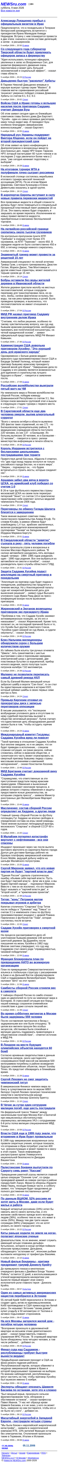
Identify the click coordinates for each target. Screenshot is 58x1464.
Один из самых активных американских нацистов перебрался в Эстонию (28, 1294)
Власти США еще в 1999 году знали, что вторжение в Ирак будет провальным (28, 1135)
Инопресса (33, 1458)
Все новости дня (10, 10)
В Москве (21, 1458)
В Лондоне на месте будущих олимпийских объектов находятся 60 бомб (26, 1048)
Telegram (6, 1455)
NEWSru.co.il (8, 1458)
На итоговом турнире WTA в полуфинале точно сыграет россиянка (27, 171)
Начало (5, 1453)
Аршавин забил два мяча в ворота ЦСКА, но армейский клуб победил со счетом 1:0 (27, 483)
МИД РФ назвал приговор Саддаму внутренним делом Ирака (25, 316)
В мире (25, 45)
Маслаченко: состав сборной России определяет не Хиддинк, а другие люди (28, 810)
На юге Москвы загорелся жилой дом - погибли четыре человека (27, 1323)
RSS (43, 1453)
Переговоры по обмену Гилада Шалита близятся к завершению (28, 510)
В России (26, 77)
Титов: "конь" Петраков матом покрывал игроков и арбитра (22, 901)
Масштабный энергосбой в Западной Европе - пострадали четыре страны (26, 1419)
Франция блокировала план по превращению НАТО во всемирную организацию (25, 962)
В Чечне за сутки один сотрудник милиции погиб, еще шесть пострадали (28, 1106)
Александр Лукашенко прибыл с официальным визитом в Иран (23, 22)
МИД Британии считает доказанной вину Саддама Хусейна (29, 773)
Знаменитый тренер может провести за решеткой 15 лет (28, 256)
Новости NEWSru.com (15, 1460)
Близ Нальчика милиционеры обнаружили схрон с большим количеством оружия (22, 643)
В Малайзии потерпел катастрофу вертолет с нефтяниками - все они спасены (24, 840)
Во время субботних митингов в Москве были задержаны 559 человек (28, 1015)
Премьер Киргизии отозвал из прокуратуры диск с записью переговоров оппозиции (21, 703)
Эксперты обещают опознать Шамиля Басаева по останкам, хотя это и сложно (28, 1388)
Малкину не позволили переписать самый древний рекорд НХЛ (25, 676)
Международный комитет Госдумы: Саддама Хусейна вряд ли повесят (25, 736)
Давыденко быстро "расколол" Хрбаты (28, 80)
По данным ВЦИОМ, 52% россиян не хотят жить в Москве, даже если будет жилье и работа (27, 1202)
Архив (22, 1453)
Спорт (25, 99)
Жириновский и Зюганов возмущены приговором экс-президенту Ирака (26, 610)
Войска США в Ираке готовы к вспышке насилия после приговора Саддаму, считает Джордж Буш (28, 106)
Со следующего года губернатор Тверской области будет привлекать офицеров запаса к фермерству (26, 52)
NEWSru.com (13, 4)
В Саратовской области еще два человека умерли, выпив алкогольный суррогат (27, 414)
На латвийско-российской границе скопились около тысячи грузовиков (26, 230)
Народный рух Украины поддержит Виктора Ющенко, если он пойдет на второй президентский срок (26, 138)
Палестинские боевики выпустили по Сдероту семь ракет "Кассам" (27, 1169)
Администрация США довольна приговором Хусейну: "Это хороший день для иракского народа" (26, 348)
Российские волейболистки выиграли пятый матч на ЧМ (27, 387)
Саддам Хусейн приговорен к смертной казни (28, 929)
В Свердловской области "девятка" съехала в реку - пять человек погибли (28, 542)
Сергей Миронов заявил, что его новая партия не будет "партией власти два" (28, 870)
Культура (26, 1289)
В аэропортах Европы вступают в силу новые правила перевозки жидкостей (28, 196)
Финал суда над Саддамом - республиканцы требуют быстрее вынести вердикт (24, 1353)
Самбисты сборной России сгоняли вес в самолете (28, 989)
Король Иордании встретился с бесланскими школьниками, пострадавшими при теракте (22, 451)
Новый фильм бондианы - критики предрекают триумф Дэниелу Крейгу (26, 1263)
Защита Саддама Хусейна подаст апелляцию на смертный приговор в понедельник (26, 574)
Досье (14, 1453)
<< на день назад (7, 1446)
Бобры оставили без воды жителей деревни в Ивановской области (25, 282)
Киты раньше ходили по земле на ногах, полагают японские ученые (28, 1234)
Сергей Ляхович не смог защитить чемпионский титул (24, 1081)
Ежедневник (33, 1453)
